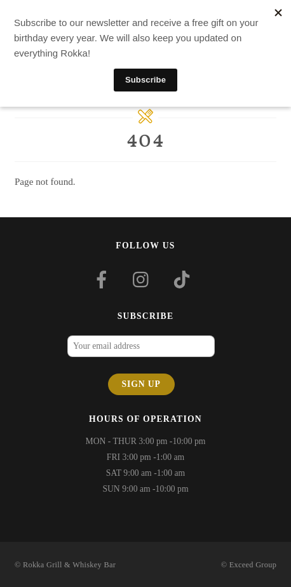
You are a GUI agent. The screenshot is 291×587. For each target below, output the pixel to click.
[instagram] (143, 278)
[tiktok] (183, 278)
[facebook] (103, 278)
